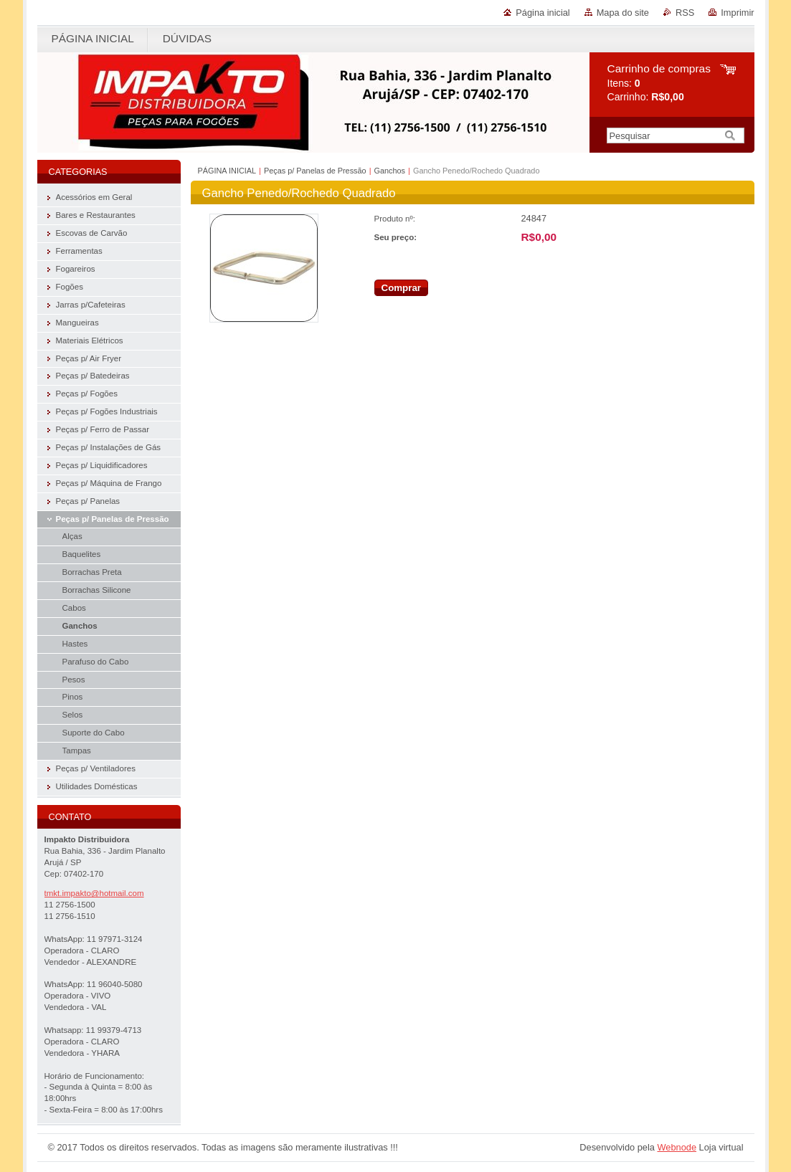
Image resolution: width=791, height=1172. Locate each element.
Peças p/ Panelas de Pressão (315, 170)
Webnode (676, 1147)
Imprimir (737, 12)
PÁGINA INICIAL (227, 170)
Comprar (402, 287)
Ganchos (390, 170)
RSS (685, 12)
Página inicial (542, 12)
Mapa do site (623, 12)
